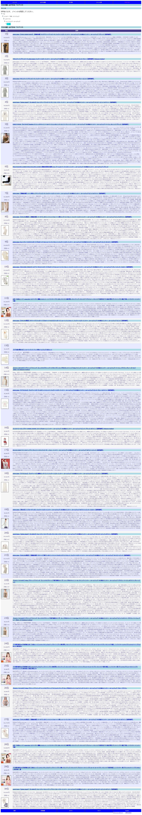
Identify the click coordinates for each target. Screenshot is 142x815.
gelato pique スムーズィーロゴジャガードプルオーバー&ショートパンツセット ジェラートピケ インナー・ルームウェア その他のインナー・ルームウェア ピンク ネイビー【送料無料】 (66, 242)
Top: (4, 13)
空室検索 (43, 810)
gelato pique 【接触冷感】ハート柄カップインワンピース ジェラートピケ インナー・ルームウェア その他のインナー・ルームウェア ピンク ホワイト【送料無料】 (59, 193)
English (127, 810)
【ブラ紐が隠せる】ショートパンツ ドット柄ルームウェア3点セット (32, 349)
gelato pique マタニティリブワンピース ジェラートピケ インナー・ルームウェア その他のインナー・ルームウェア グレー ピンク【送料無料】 (53, 78)
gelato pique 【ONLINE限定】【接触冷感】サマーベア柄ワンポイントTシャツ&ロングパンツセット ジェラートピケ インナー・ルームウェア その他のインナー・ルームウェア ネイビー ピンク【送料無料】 (72, 555)
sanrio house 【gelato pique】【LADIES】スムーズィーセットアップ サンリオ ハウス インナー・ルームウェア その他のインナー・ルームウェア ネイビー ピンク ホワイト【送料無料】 (65, 789)
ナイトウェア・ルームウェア (13, 21)
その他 (8, 24)
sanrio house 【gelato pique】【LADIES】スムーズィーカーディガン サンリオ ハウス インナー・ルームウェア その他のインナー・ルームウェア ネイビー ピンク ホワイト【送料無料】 (65, 534)
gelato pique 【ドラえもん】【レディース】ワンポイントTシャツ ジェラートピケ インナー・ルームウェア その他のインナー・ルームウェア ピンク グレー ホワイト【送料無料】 (64, 390)
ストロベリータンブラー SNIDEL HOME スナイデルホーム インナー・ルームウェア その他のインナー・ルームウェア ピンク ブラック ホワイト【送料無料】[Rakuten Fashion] (63, 428)
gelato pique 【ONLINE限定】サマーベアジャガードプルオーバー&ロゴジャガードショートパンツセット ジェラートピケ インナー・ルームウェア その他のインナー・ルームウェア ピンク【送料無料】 (70, 320)
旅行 (15, 810)
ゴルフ (99, 810)
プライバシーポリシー (118, 812)
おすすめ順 (43, 2)
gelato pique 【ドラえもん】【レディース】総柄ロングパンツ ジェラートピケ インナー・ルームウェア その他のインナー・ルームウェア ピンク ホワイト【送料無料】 (60, 473)
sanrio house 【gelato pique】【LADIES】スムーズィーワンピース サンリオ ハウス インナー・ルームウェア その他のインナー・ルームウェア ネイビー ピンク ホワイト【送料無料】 (65, 102)
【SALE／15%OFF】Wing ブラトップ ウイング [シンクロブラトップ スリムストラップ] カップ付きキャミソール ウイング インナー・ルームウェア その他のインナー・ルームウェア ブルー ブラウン (70, 688)
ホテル (70, 810)
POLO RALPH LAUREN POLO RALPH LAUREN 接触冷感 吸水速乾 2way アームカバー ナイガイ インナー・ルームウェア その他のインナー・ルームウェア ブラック (60, 167)
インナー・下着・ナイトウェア (11, 16)
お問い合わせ (128, 812)
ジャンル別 (99, 2)
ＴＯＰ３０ (127, 2)
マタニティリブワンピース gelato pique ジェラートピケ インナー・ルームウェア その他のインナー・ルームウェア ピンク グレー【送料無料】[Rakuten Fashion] (59, 59)
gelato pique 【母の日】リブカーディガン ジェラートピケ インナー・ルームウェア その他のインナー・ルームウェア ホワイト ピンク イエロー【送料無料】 (57, 509)
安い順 (70, 2)
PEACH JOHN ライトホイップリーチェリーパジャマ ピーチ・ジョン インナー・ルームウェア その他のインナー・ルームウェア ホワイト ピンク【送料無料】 (58, 450)
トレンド (15, 2)
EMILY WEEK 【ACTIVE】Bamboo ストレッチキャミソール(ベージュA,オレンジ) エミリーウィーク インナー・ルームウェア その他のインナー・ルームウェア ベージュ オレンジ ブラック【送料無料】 (71, 124)
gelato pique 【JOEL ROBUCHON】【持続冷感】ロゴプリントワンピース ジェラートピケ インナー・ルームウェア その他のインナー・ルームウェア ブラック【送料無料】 (62, 34)
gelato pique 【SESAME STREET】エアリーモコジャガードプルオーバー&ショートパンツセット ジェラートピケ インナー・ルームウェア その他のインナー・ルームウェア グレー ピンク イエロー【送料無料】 (73, 267)
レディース (8, 18)
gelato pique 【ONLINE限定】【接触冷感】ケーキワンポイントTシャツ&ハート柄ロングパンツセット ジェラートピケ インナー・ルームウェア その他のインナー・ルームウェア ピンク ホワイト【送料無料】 (72, 217)
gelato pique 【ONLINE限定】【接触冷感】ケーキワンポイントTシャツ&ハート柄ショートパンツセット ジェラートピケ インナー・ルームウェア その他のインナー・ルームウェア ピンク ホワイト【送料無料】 (73, 719)
